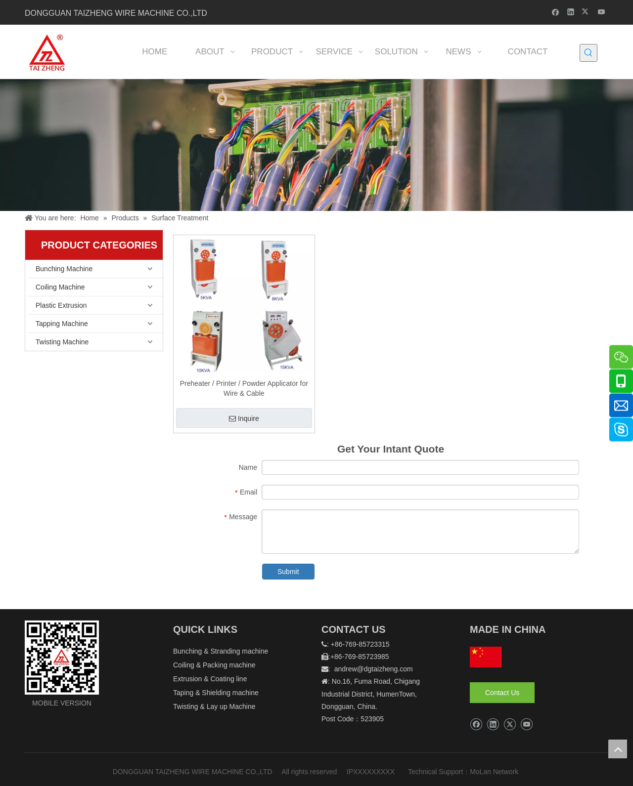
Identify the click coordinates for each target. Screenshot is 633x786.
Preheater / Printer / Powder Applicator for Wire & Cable (244, 388)
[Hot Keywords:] (588, 53)
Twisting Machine (62, 342)
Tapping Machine (62, 324)
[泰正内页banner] (316, 145)
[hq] (485, 657)
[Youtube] (601, 11)
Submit (288, 572)
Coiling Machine (60, 287)
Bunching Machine (64, 269)
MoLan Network (495, 772)
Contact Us (502, 693)
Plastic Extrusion (61, 305)
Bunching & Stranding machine (220, 651)
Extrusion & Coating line (210, 679)
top (617, 749)
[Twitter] (586, 11)
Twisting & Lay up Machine (214, 706)
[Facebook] (555, 11)
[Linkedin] (571, 11)
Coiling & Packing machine (214, 665)
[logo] (62, 658)
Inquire (244, 418)
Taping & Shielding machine (216, 693)
